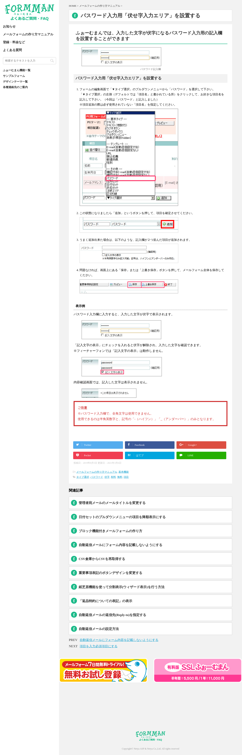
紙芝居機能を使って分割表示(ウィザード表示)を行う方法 (121, 587)
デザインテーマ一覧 (15, 81)
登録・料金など (14, 42)
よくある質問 (12, 50)
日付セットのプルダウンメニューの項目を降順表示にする (122, 517)
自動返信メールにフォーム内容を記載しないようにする (120, 545)
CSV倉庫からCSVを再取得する (102, 559)
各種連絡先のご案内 (15, 87)
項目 (126, 476)
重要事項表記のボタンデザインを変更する (110, 573)
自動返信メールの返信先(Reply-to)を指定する (112, 615)
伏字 (107, 476)
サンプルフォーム (14, 75)
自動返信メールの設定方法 (99, 629)
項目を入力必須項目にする (98, 646)
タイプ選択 (82, 476)
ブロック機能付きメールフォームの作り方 (110, 531)
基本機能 (123, 471)
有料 (113, 476)
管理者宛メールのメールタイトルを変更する (112, 503)
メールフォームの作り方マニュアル (28, 34)
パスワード (96, 476)
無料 (119, 476)
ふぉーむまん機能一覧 (16, 70)
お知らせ (9, 26)
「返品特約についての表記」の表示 (105, 601)
